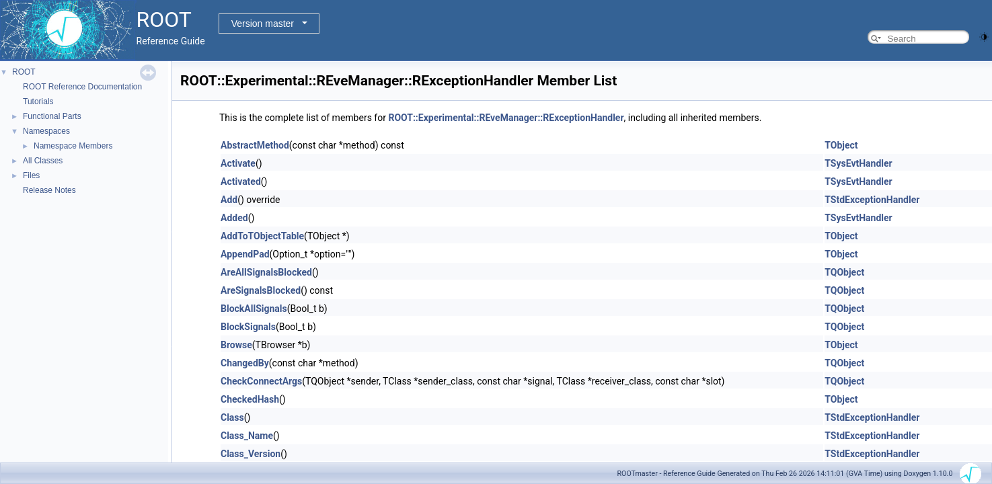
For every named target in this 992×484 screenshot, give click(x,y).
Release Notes (49, 190)
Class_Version (250, 453)
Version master (262, 23)
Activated (241, 181)
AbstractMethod (255, 145)
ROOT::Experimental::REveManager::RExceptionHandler (505, 117)
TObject (841, 145)
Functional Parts (52, 116)
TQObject (844, 272)
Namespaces (46, 131)
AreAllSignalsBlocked (266, 272)
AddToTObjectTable (262, 236)
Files (31, 175)
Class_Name (247, 435)
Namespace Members (73, 146)
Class (232, 417)
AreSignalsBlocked (261, 290)
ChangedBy (245, 363)
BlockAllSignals (254, 308)
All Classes (43, 160)
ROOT (24, 72)
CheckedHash (250, 399)
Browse (236, 344)
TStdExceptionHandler (872, 199)
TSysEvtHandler (858, 163)
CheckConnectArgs (261, 381)
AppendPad (245, 254)
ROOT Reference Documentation (82, 86)
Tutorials (38, 101)
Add (229, 199)
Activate (238, 163)
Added (234, 217)
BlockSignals (248, 326)
